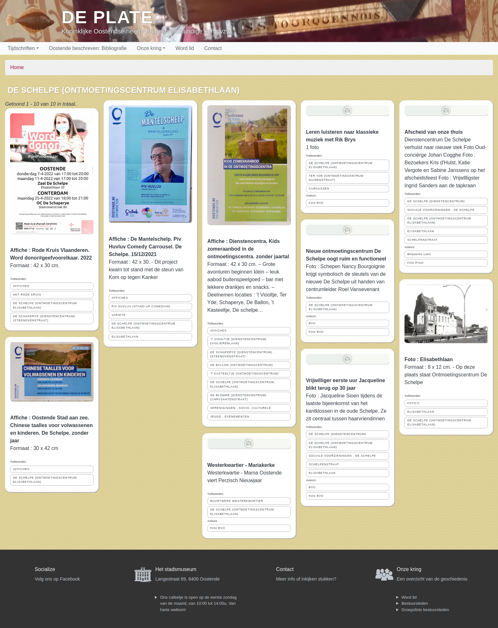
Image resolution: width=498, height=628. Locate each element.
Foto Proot (415, 262)
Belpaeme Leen (419, 254)
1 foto (312, 147)
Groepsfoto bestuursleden (425, 609)
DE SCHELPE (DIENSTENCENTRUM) (337, 434)
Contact (213, 48)
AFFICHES (21, 286)
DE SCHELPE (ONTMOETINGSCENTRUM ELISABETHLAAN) (45, 305)
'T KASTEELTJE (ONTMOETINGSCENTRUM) (244, 373)
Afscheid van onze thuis (434, 132)
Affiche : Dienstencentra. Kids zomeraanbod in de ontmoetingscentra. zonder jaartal (248, 249)
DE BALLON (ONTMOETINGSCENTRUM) (241, 365)
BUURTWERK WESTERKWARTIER (236, 501)
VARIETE (119, 315)
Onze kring (149, 48)
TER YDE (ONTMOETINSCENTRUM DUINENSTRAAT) (336, 178)
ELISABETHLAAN (125, 336)
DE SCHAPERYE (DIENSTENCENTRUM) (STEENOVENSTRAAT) (44, 318)
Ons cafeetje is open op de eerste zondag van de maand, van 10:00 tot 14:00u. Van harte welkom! (198, 603)
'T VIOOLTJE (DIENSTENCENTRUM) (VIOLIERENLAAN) (238, 341)
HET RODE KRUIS (27, 294)
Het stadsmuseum (176, 569)
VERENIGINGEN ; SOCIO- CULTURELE (240, 408)
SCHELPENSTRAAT (324, 464)
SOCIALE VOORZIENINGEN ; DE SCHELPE (342, 455)
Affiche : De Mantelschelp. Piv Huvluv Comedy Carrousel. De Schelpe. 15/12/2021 (145, 246)
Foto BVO (217, 528)
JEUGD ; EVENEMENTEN (229, 416)
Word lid (185, 48)
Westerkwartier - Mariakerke (241, 465)
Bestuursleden (415, 603)
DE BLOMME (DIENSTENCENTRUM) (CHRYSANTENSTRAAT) (238, 397)
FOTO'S (413, 403)
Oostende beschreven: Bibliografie (88, 48)
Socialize (45, 569)
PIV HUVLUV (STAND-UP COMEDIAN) (141, 306)
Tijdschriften (21, 48)
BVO (312, 323)
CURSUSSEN (319, 188)
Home (17, 67)
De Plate (107, 17)
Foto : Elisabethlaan (429, 359)
